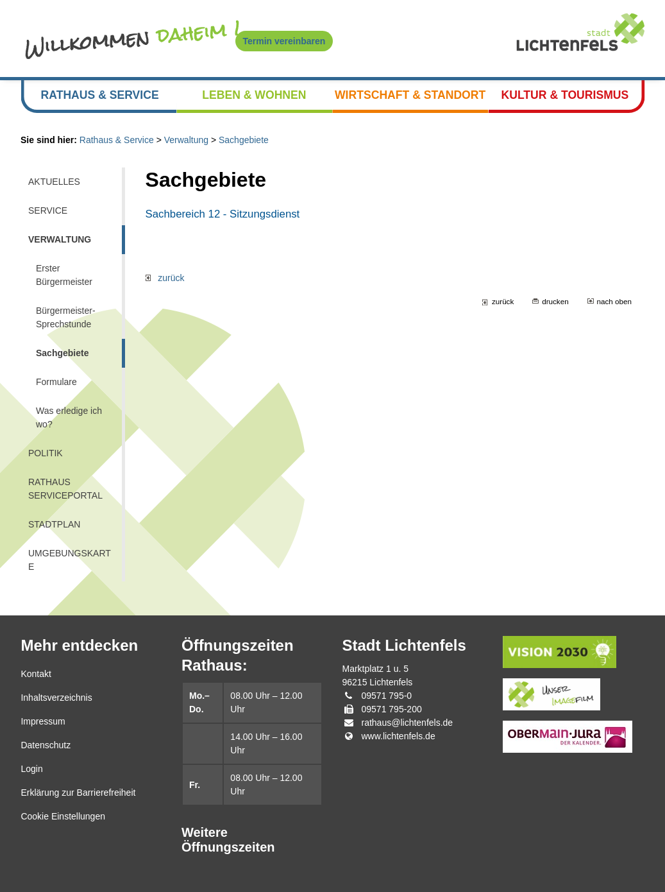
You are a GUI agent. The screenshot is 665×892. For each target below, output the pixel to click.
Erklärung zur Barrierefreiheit (78, 792)
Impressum (43, 721)
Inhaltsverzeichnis (56, 697)
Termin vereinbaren (284, 41)
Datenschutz (46, 745)
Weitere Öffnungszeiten (228, 839)
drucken (555, 301)
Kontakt (36, 674)
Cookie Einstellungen (63, 816)
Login (31, 769)
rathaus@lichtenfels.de (407, 722)
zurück (165, 278)
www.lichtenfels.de (398, 736)
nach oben (614, 301)
